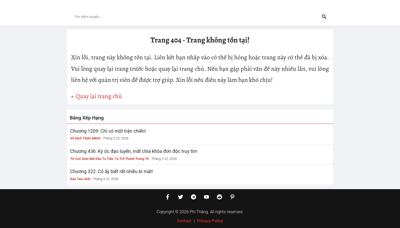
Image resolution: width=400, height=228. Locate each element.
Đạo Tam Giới (80, 179)
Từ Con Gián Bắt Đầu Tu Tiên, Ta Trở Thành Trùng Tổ (109, 159)
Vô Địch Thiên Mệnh (85, 138)
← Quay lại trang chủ (96, 96)
